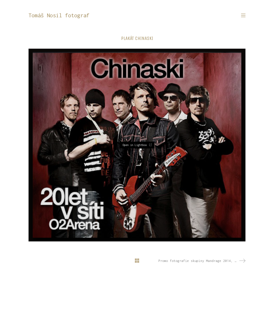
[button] (243, 15)
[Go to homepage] (59, 15)
